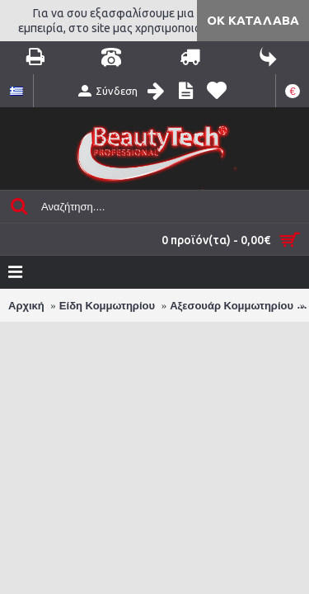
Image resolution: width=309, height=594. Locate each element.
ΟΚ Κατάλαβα (253, 20)
